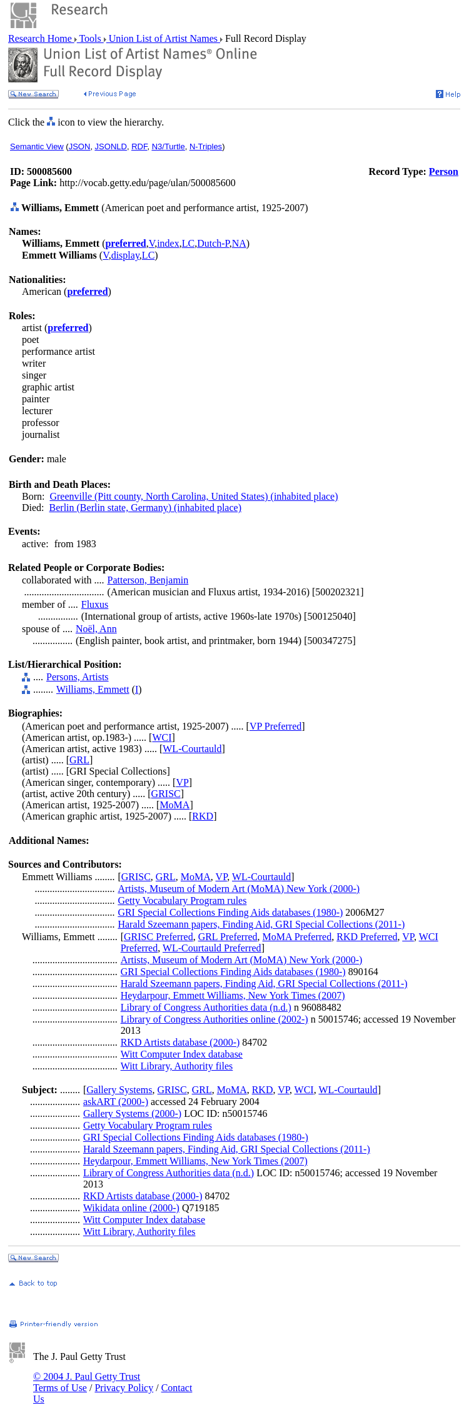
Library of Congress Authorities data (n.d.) (206, 1007)
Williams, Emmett (92, 689)
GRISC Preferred (158, 936)
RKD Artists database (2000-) (180, 1042)
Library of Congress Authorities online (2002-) (214, 1019)
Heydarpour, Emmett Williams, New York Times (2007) (233, 995)
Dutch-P (213, 243)
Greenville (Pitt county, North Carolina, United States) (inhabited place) (193, 496)
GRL (79, 760)
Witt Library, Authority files (177, 1066)
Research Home (41, 38)
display (125, 255)
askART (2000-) (115, 1101)
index (168, 243)
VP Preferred (275, 726)
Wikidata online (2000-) (131, 1207)
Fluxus (95, 604)
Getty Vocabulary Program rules (182, 900)
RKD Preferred (366, 936)
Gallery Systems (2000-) (132, 1113)
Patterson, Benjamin (148, 580)
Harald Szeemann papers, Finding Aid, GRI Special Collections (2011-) (261, 924)
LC (188, 243)
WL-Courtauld (192, 748)
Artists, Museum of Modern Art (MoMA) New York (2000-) (239, 888)
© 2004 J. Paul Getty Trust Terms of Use (86, 1382)
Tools (90, 38)
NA (239, 243)
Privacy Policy (123, 1387)
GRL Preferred (228, 936)
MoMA (174, 805)
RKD (202, 816)
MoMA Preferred (297, 936)
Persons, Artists (77, 677)
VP (182, 782)
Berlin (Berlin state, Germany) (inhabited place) (145, 507)
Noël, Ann (96, 628)
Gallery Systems (119, 1089)
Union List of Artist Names (163, 38)
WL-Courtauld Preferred (212, 948)
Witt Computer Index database (182, 1054)
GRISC (166, 793)
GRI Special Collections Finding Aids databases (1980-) (230, 912)
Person (443, 171)
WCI (161, 737)
